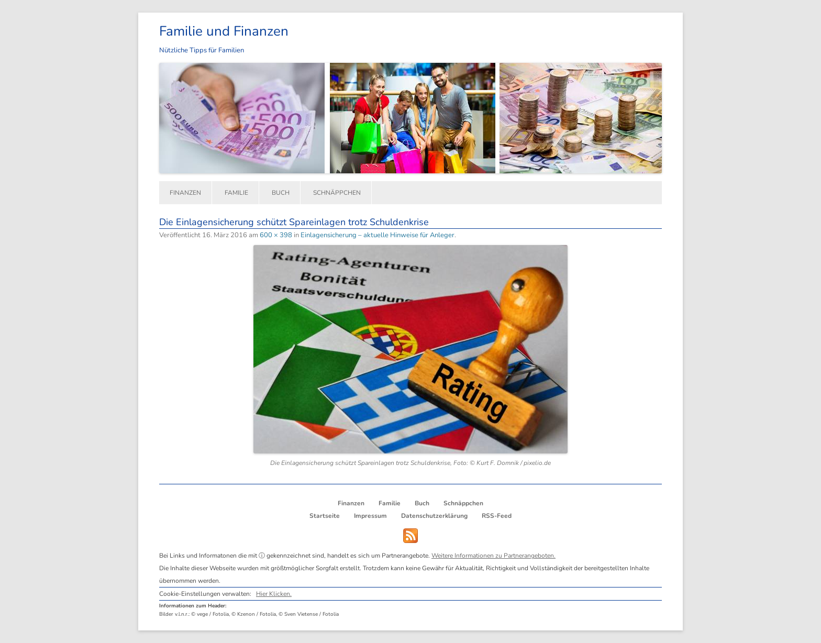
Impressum (370, 516)
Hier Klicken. (274, 594)
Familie (236, 193)
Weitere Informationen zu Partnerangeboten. (493, 555)
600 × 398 (276, 235)
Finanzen (185, 193)
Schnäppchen (337, 193)
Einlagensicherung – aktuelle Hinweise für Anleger (377, 235)
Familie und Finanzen (224, 31)
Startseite (324, 516)
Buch (281, 193)
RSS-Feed (497, 516)
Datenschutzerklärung (434, 516)
